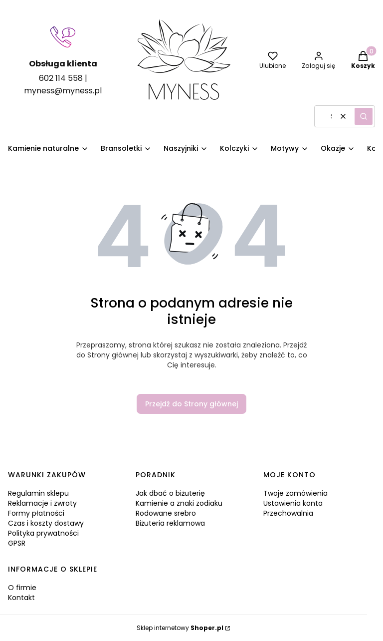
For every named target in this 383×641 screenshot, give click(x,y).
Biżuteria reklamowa (170, 523)
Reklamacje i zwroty (42, 503)
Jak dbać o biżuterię (170, 493)
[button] (364, 116)
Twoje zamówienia (295, 493)
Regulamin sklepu (38, 493)
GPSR (16, 543)
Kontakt (21, 598)
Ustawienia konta (293, 503)
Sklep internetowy (180, 628)
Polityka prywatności (43, 533)
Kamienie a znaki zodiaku (179, 503)
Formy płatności (36, 513)
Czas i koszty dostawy (46, 523)
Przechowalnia (288, 513)
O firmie (22, 588)
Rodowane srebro (166, 513)
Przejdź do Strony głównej (191, 404)
